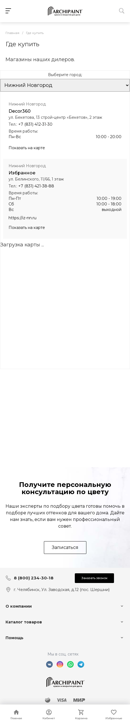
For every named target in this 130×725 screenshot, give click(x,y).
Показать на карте (27, 147)
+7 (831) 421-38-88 (36, 186)
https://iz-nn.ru (22, 217)
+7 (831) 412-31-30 (35, 124)
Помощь (14, 637)
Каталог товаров (24, 622)
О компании (19, 606)
